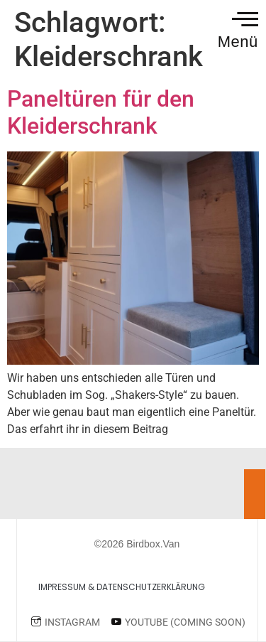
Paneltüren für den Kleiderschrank (100, 112)
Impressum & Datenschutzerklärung (121, 587)
